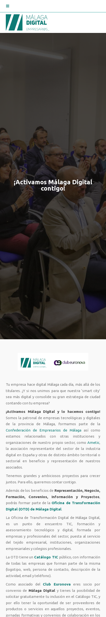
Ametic (93, 442)
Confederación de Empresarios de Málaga (43, 430)
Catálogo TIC (46, 557)
